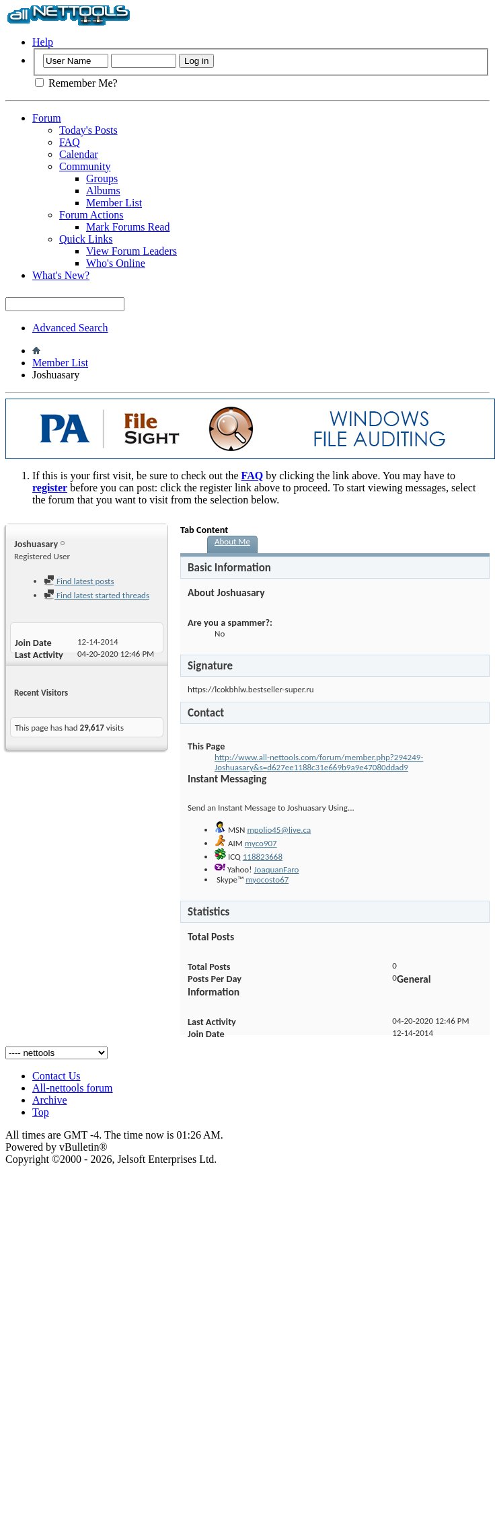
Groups (102, 178)
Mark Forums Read (127, 227)
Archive (49, 1100)
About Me (232, 541)
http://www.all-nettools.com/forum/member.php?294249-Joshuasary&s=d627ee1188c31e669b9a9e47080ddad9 (319, 762)
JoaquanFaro (276, 869)
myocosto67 (267, 879)
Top (40, 1112)
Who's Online (115, 263)
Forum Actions (91, 214)
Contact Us (56, 1075)
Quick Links (86, 239)
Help (42, 42)
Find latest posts (79, 581)
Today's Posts (88, 130)
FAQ (69, 142)
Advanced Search (70, 327)
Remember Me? (76, 83)
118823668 (262, 857)
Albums (103, 190)
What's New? (60, 275)
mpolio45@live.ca (279, 830)
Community (84, 166)
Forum (46, 118)
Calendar (78, 154)
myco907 (261, 843)
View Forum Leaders (131, 251)
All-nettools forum (72, 1088)
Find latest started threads (96, 595)
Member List (114, 202)
